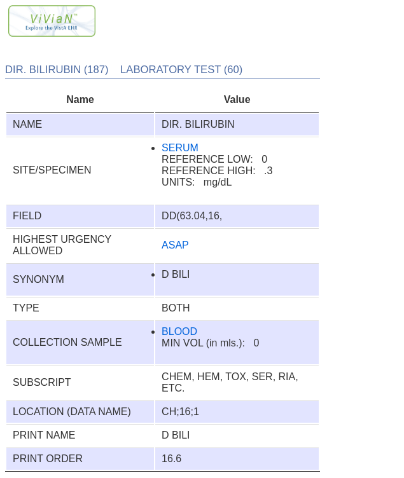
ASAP (175, 245)
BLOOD (179, 331)
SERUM (180, 147)
